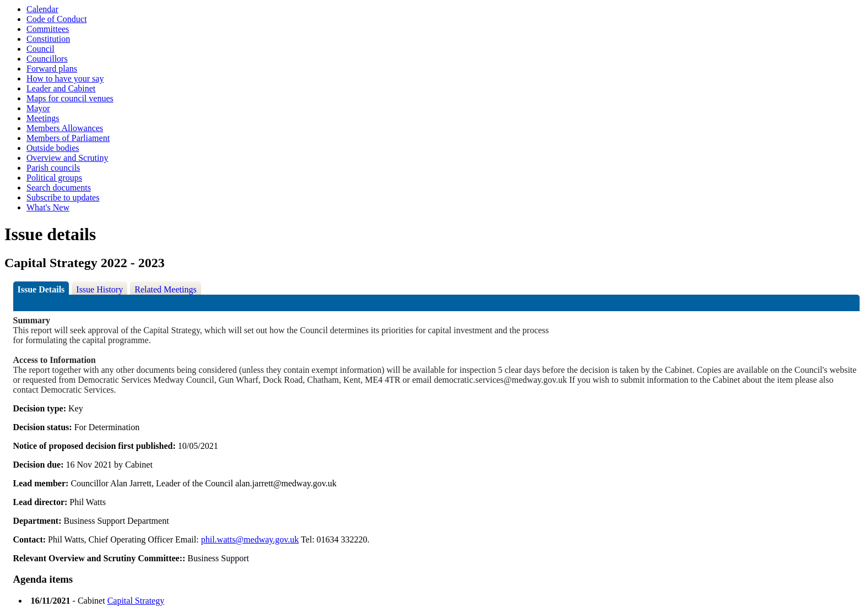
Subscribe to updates (62, 197)
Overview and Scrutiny (67, 157)
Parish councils (53, 167)
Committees (47, 29)
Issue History (99, 289)
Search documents (58, 187)
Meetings (43, 118)
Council (40, 48)
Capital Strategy (136, 600)
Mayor (38, 108)
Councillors (47, 58)
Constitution (48, 39)
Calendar (42, 9)
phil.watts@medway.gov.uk (250, 539)
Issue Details (41, 289)
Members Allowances (64, 128)
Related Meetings (165, 289)
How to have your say (65, 78)
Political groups (54, 177)
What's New (47, 207)
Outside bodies (52, 148)
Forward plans (51, 68)
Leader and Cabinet (60, 88)
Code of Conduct (56, 19)
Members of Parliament (68, 138)
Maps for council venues (70, 98)
